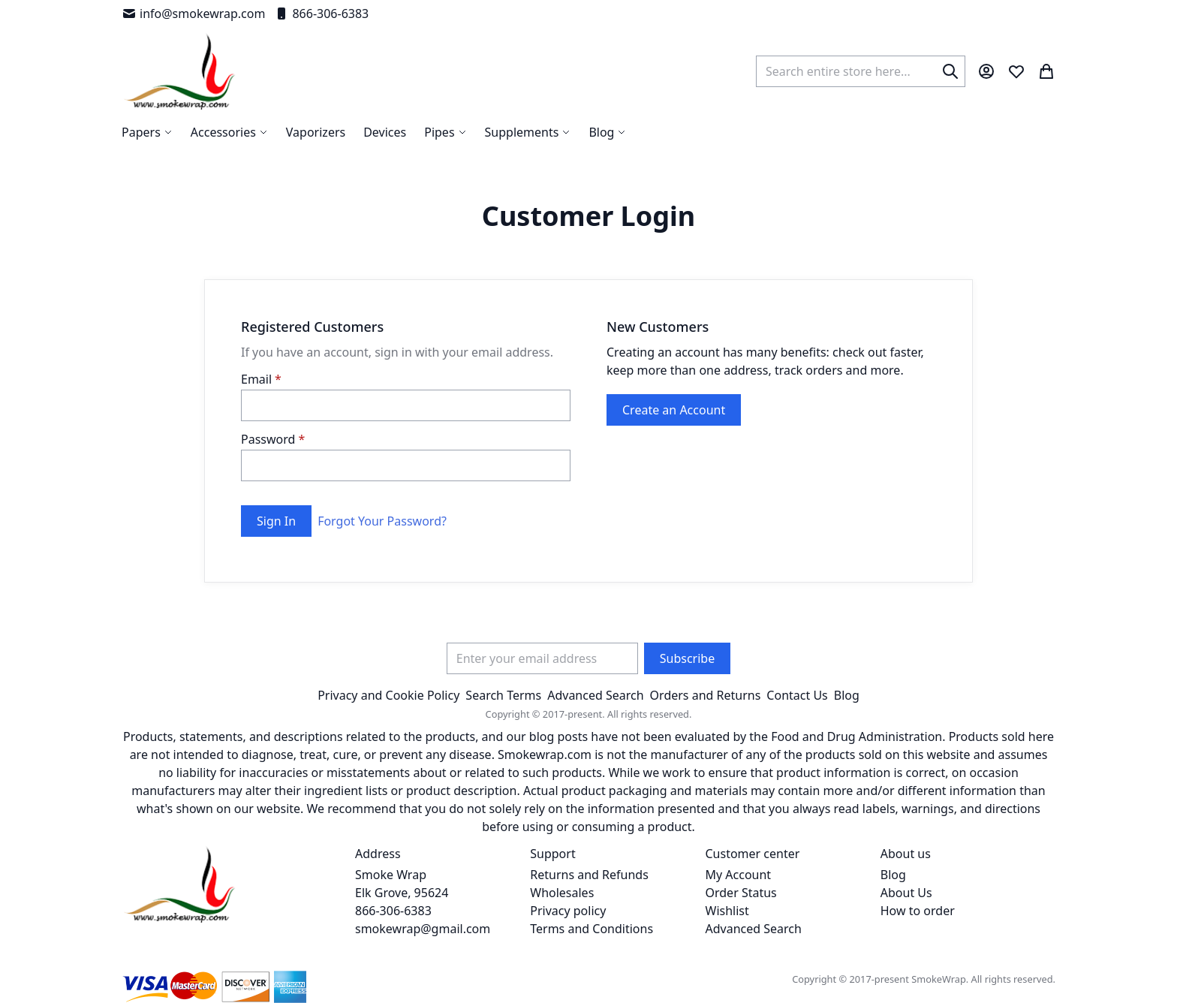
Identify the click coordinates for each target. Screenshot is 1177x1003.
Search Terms (503, 695)
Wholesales (562, 892)
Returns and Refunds (589, 874)
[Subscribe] (687, 658)
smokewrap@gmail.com (422, 928)
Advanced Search (595, 695)
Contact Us (796, 695)
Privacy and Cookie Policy (388, 695)
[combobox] (860, 71)
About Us (906, 892)
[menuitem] (607, 132)
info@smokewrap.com (193, 13)
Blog (846, 695)
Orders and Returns (705, 695)
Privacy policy (568, 910)
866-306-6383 (321, 13)
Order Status (741, 892)
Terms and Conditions (591, 928)
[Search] (950, 71)
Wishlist (727, 910)
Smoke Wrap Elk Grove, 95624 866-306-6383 (401, 892)
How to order (917, 910)
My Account (739, 874)
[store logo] (180, 71)
